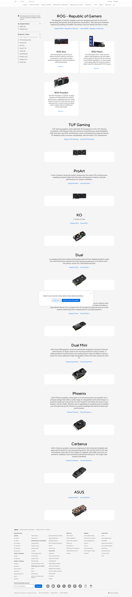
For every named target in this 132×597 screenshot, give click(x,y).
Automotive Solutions (107, 543)
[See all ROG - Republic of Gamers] (92, 29)
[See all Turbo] (85, 314)
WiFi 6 (32, 571)
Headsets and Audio (54, 558)
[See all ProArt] (85, 183)
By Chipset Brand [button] (29, 24)
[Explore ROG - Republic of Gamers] (66, 29)
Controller (51, 576)
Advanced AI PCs (106, 551)
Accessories (17, 551)
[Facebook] (58, 586)
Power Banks (52, 573)
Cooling (33, 551)
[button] (110, 1)
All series (48, 529)
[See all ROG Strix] (61, 66)
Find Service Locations (89, 538)
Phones (16, 556)
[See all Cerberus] (86, 461)
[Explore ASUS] (73, 498)
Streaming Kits (52, 561)
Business (116, 1)
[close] (90, 293)
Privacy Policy (54, 593)
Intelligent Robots (53, 540)
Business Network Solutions (56, 535)
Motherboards (35, 543)
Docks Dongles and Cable (55, 571)
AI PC (103, 535)
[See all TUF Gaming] (87, 139)
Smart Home (52, 548)
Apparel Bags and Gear (54, 563)
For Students (17, 546)
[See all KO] (84, 223)
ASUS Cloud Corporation (73, 548)
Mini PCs (16, 579)
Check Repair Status (89, 535)
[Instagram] (48, 586)
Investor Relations (71, 538)
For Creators (17, 543)
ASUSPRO (104, 540)
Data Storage (34, 561)
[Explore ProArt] (73, 183)
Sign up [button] (38, 586)
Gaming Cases (34, 548)
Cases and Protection (54, 566)
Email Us (86, 543)
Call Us (86, 545)
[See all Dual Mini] (86, 362)
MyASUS (86, 553)
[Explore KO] (74, 223)
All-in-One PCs (17, 568)
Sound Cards (34, 556)
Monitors (16, 563)
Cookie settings (64, 593)
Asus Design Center (106, 538)
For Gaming (17, 548)
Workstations (34, 535)
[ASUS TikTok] (80, 586)
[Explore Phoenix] (73, 412)
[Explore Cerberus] (72, 461)
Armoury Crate (105, 553)
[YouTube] (53, 586)
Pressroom (69, 543)
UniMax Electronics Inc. (72, 551)
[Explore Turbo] (74, 314)
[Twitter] (64, 586)
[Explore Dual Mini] (72, 362)
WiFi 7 (32, 568)
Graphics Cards (35, 546)
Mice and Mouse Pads (54, 556)
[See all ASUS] (85, 498)
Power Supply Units (36, 553)
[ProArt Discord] (91, 586)
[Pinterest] (74, 586)
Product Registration (89, 540)
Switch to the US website (71, 300)
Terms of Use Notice (44, 593)
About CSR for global (72, 540)
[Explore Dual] (74, 267)
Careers (69, 553)
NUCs (15, 576)
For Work (16, 541)
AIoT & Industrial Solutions (55, 543)
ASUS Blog (104, 548)
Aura (103, 556)
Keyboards (51, 553)
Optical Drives (34, 558)
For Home (16, 538)
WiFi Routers (34, 573)
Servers (51, 545)
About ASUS (70, 535)
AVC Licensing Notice (107, 545)
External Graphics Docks (37, 563)
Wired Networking (53, 538)
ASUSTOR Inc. (70, 545)
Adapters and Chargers (54, 568)
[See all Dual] (84, 267)
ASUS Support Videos (89, 551)
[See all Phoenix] (86, 412)
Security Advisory (88, 548)
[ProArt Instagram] (85, 586)
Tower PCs (16, 571)
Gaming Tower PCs (18, 574)
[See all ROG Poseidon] (61, 111)
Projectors (16, 566)
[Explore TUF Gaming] (71, 139)
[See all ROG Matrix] (97, 68)
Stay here (56, 300)
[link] (17, 5)
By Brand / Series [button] (29, 34)
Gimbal (50, 578)
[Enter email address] (24, 586)
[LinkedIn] (69, 586)
